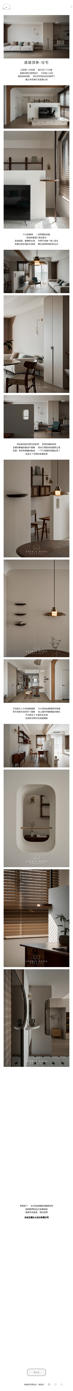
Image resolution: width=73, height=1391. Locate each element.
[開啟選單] (71, 6)
